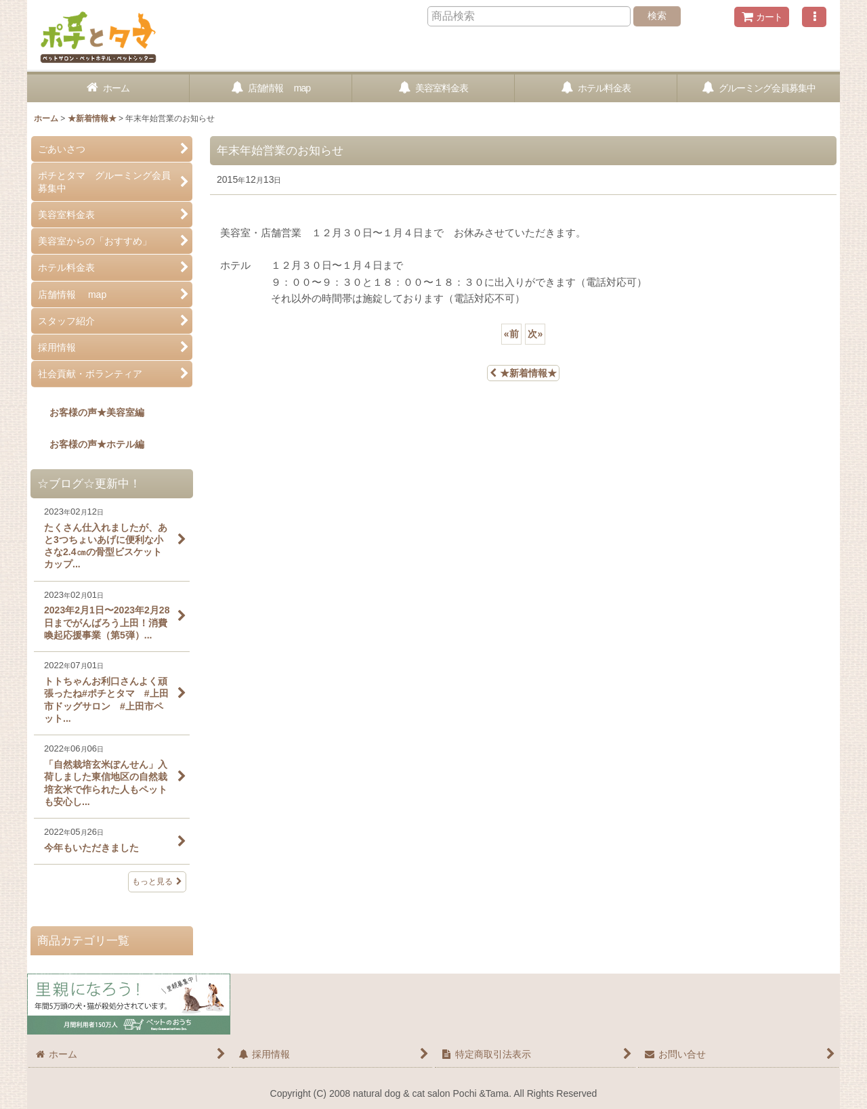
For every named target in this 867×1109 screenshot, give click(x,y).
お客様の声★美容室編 (87, 412)
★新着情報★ (523, 373)
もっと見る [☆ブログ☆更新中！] (157, 881)
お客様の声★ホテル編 (87, 444)
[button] (814, 17)
